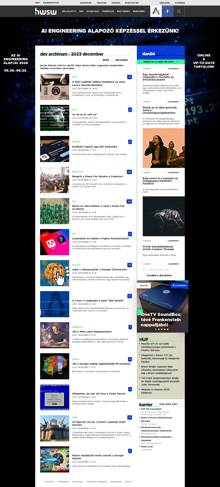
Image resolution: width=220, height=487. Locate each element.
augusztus (103, 65)
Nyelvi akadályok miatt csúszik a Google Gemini (98, 457)
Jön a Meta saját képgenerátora (92, 331)
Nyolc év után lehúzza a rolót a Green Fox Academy (98, 207)
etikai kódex (77, 482)
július (93, 65)
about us (128, 482)
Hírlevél (165, 3)
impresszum (49, 482)
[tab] (155, 329)
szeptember (117, 65)
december (68, 68)
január (43, 65)
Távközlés (108, 11)
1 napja (146, 102)
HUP (37, 3)
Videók (115, 3)
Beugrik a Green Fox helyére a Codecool (97, 176)
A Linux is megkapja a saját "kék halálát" (98, 300)
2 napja (147, 241)
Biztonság (123, 11)
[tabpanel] (163, 306)
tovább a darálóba (159, 275)
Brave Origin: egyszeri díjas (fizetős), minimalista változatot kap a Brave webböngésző (159, 370)
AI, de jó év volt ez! (84, 114)
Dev (81, 11)
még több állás (168, 404)
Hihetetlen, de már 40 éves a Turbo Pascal (98, 393)
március (61, 65)
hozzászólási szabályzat (96, 482)
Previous (141, 303)
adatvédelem (116, 482)
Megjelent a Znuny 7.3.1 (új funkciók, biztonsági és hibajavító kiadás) (160, 358)
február (52, 65)
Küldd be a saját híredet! (161, 62)
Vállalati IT (69, 11)
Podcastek (132, 3)
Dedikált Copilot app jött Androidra (94, 146)
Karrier (180, 3)
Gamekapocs (51, 3)
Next (184, 303)
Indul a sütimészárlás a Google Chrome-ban (99, 269)
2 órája (147, 69)
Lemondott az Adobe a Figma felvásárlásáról (100, 238)
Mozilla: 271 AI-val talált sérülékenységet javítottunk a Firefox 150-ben (158, 347)
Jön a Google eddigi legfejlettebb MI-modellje (101, 363)
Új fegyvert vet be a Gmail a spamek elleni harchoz (99, 423)
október (44, 68)
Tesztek (101, 3)
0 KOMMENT (173, 68)
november (56, 68)
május (78, 65)
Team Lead (147, 446)
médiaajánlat (63, 482)
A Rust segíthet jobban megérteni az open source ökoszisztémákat (98, 83)
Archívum (86, 3)
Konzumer (139, 11)
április (70, 65)
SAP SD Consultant (151, 409)
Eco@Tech (93, 11)
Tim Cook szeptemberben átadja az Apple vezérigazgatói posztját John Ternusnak (160, 381)
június (85, 65)
